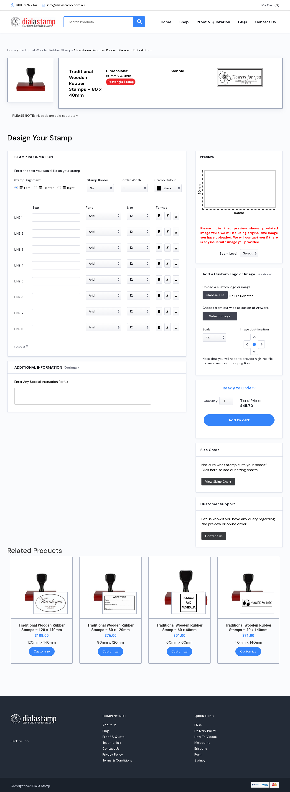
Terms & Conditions (117, 760)
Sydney (200, 760)
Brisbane (200, 748)
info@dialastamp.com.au (63, 5)
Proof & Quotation (213, 22)
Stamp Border (97, 180)
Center (48, 188)
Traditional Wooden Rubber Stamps (46, 50)
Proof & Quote (113, 737)
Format (161, 208)
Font (89, 208)
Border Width (131, 180)
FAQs (242, 22)
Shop (184, 22)
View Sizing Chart (218, 482)
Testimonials (111, 743)
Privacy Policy (112, 754)
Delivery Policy (205, 731)
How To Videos (205, 737)
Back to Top (20, 741)
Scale (207, 329)
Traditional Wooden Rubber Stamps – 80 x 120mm (110, 627)
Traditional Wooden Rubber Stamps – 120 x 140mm (41, 627)
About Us (109, 725)
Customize (42, 651)
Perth (198, 754)
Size (130, 208)
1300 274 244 (24, 5)
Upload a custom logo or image (226, 287)
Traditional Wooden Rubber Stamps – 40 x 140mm (248, 627)
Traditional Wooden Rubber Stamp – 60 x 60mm (179, 627)
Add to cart (239, 420)
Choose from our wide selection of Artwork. (236, 308)
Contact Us (265, 22)
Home (166, 22)
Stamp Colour (165, 180)
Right (71, 188)
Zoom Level (228, 253)
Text (36, 208)
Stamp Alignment (27, 180)
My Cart (268, 5)
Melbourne (202, 743)
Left (27, 188)
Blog (105, 731)
